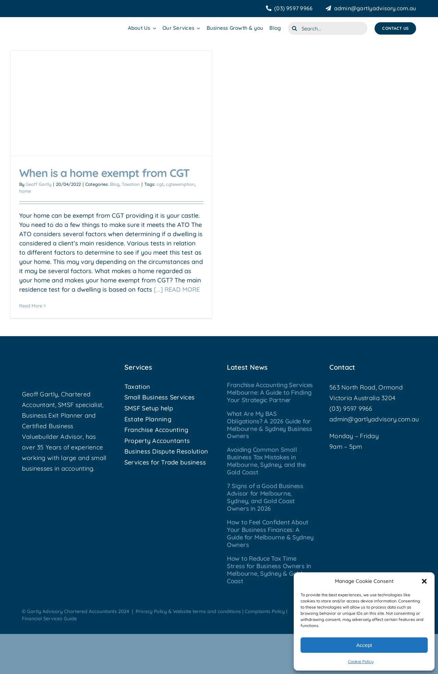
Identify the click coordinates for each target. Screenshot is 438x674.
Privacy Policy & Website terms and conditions (188, 611)
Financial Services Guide (49, 618)
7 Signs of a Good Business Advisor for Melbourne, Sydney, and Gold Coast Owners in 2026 (265, 497)
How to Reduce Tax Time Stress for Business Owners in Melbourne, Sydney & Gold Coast (269, 570)
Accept (364, 645)
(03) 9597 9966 (351, 408)
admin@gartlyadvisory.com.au (374, 419)
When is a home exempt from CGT (104, 173)
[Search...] (328, 28)
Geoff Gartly (38, 184)
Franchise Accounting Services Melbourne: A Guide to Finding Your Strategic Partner (270, 392)
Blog (114, 184)
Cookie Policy (361, 661)
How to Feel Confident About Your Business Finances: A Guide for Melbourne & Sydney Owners (270, 533)
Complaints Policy (265, 611)
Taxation (131, 184)
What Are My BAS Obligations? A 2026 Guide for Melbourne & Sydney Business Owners (269, 425)
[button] (424, 581)
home (25, 191)
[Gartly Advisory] (52, 23)
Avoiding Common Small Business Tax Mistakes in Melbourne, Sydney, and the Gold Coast (266, 461)
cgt (160, 184)
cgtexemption (180, 184)
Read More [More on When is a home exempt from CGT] (30, 305)
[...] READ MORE (177, 289)
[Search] (294, 28)
